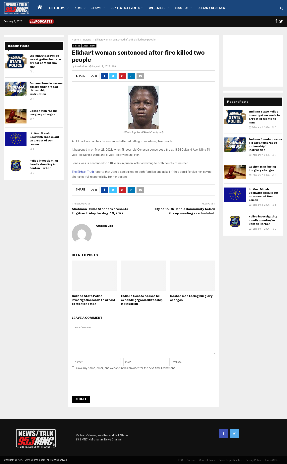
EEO (180, 460)
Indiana (76, 46)
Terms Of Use (272, 460)
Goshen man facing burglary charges (43, 112)
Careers (191, 460)
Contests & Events (125, 8)
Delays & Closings (211, 8)
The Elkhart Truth (83, 172)
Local (85, 46)
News (78, 8)
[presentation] (102, 384)
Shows (96, 8)
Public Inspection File (230, 460)
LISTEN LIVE (57, 8)
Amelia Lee (81, 66)
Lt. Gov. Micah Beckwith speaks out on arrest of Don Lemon (44, 139)
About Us (182, 8)
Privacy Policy (253, 460)
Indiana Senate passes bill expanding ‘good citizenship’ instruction (142, 300)
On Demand (157, 8)
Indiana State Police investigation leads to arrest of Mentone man (93, 300)
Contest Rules (207, 460)
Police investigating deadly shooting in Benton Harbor (43, 164)
